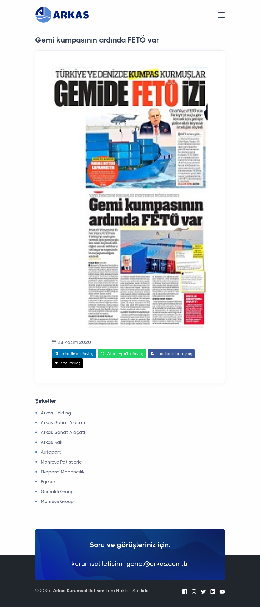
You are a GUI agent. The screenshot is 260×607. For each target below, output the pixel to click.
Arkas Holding (56, 413)
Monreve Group (57, 501)
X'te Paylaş (67, 363)
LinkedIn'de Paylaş (74, 354)
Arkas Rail (51, 442)
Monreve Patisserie (61, 462)
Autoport (51, 452)
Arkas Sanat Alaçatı (63, 422)
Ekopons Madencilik (63, 472)
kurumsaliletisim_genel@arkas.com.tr (130, 564)
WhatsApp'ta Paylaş (122, 354)
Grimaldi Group (57, 491)
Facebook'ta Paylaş (171, 354)
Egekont (49, 481)
